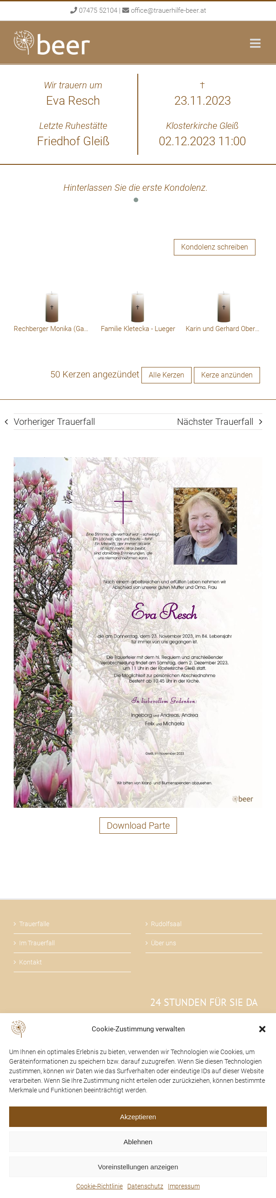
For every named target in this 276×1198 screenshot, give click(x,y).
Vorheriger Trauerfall (54, 421)
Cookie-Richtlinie (99, 1186)
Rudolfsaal (166, 924)
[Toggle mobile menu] (256, 43)
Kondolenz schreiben (214, 247)
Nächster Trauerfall (215, 421)
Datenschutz (145, 1186)
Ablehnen (138, 1142)
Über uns (163, 943)
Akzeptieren (138, 1117)
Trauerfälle (34, 924)
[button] (262, 1029)
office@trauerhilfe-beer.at (168, 10)
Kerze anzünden (227, 375)
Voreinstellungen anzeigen (138, 1167)
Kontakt (30, 962)
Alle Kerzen (166, 375)
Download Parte (138, 825)
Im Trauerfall (37, 943)
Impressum (184, 1186)
